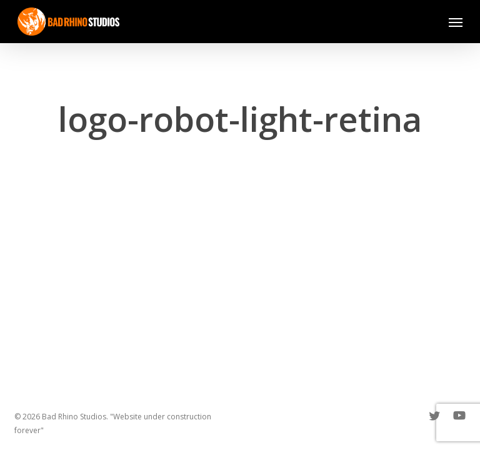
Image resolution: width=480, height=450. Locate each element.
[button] (455, 22)
